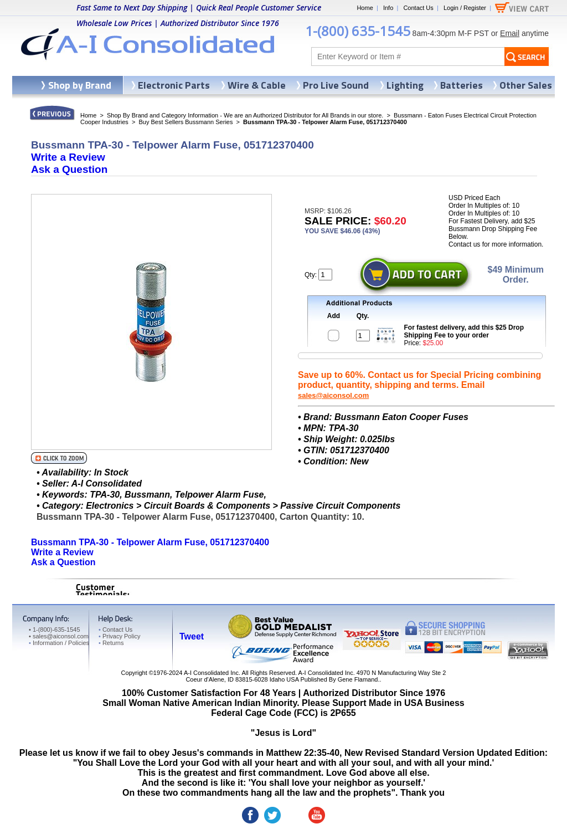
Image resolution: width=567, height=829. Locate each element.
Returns (111, 642)
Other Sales (525, 85)
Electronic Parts (174, 85)
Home (365, 7)
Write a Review (68, 157)
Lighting (405, 85)
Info (388, 7)
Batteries (461, 85)
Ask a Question (69, 169)
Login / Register (465, 7)
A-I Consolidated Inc (211, 672)
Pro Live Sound (336, 85)
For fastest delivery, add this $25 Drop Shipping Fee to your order (464, 331)
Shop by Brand (79, 85)
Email (509, 33)
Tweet (191, 636)
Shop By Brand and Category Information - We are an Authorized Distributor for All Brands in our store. (245, 115)
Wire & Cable (257, 85)
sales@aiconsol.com (333, 395)
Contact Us (418, 7)
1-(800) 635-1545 (357, 31)
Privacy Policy (119, 636)
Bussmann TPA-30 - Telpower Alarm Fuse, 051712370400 (150, 542)
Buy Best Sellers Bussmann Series (185, 122)
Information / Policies (59, 642)
